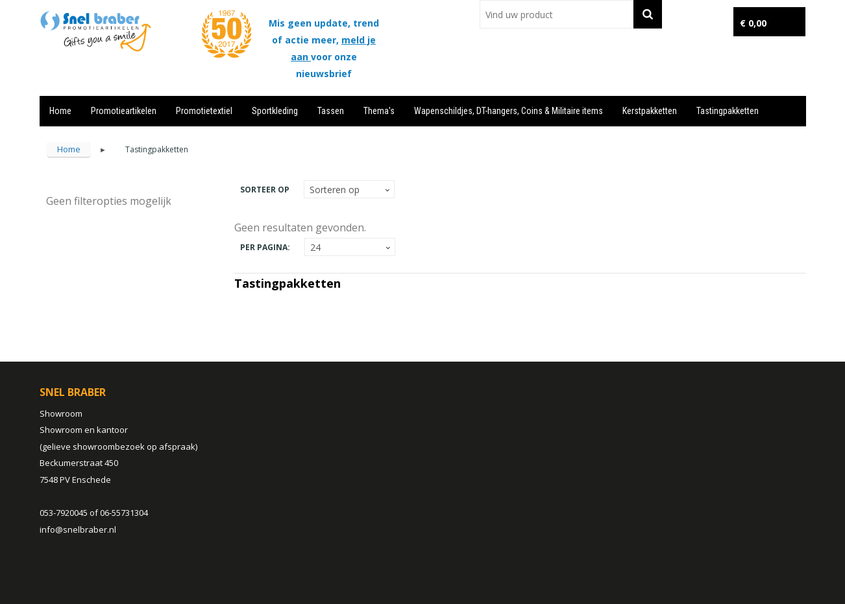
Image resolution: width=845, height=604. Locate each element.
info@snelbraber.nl (78, 529)
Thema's (379, 111)
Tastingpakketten (727, 111)
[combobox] (556, 14)
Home (60, 111)
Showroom (61, 413)
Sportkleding (275, 111)
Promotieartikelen (123, 111)
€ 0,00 (753, 23)
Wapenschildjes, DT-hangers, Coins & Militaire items (508, 111)
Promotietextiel (204, 111)
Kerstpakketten (649, 111)
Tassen (330, 111)
